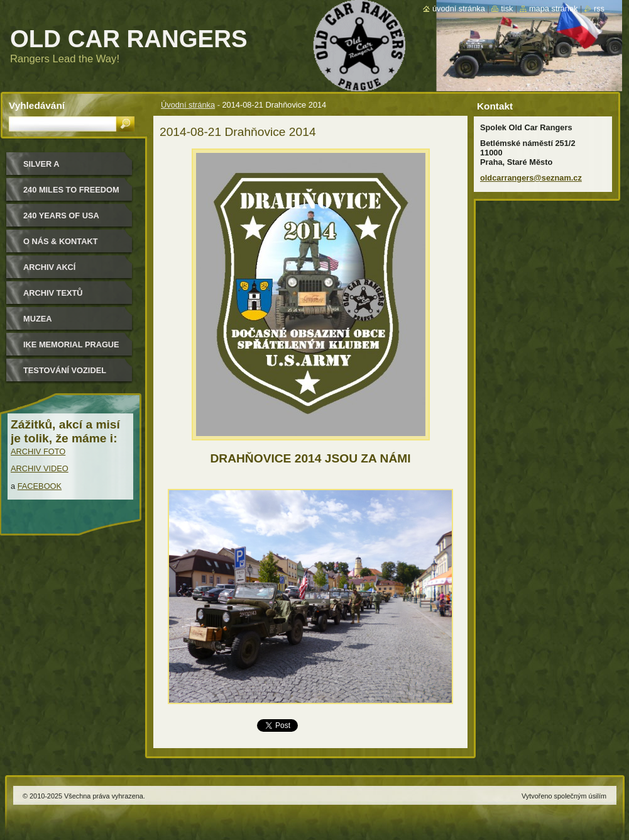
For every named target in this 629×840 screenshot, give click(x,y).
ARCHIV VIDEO (39, 468)
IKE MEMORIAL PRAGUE (71, 344)
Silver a (41, 164)
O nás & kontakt (60, 241)
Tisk (507, 8)
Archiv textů (53, 293)
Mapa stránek (553, 8)
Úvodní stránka (188, 104)
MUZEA (37, 318)
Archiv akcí (49, 267)
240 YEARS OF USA (61, 215)
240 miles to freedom (71, 189)
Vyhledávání (37, 105)
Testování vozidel (64, 370)
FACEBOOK (40, 486)
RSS (599, 8)
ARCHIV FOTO (38, 451)
